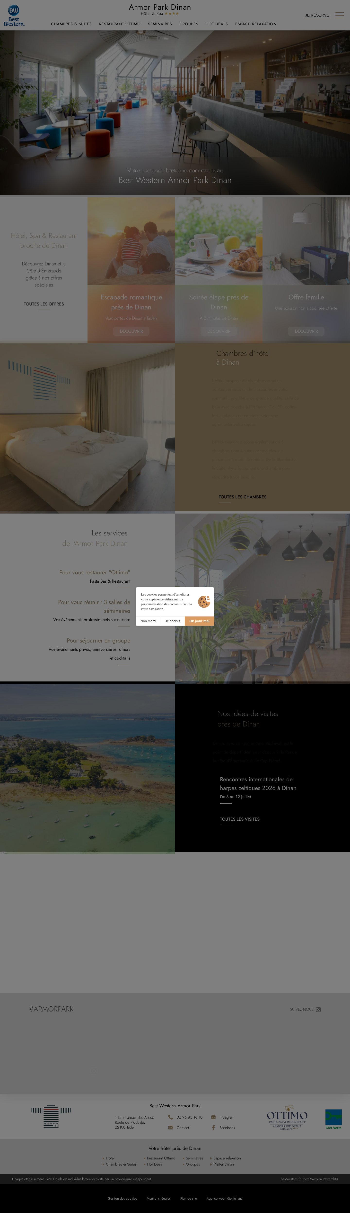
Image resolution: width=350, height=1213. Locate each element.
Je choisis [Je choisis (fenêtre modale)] (172, 621)
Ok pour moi (199, 621)
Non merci (148, 621)
